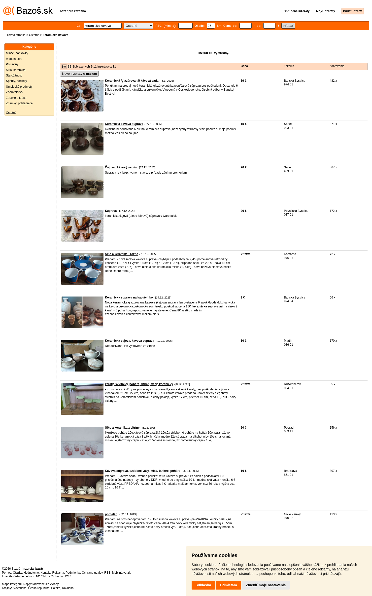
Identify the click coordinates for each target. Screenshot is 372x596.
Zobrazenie (337, 66)
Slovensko (19, 588)
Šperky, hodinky (16, 81)
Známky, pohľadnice (19, 103)
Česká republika (38, 588)
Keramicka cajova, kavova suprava (129, 340)
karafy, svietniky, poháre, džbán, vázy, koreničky (139, 384)
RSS (107, 572)
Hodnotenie (31, 572)
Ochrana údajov (92, 572)
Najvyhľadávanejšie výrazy (41, 584)
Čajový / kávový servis (121, 167)
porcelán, (111, 514)
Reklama (58, 572)
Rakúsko (68, 588)
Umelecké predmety (19, 86)
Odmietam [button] (228, 585)
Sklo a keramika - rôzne (121, 254)
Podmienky (73, 572)
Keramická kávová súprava (124, 124)
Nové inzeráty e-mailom (79, 73)
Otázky (17, 572)
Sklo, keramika (16, 70)
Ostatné (34, 35)
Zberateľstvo (14, 92)
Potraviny (12, 64)
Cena (244, 66)
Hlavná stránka (16, 35)
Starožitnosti (14, 75)
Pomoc (6, 572)
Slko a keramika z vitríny (122, 427)
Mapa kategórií (12, 584)
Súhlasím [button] (203, 585)
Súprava (111, 211)
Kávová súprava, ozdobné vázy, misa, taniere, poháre (142, 471)
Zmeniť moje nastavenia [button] (266, 585)
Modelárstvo (14, 59)
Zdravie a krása (16, 98)
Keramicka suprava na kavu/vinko (129, 297)
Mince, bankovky (17, 53)
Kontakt (45, 572)
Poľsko (55, 588)
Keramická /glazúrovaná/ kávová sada (131, 80)
